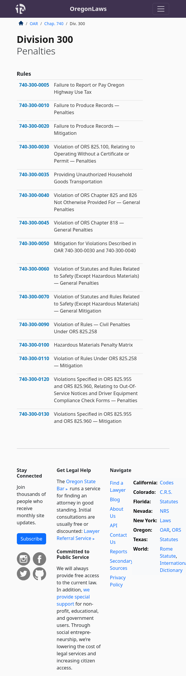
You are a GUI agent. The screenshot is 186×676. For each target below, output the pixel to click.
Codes (167, 482)
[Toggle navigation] (161, 9)
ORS (176, 530)
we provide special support (73, 596)
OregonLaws (88, 9)
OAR (34, 23)
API (113, 525)
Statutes (169, 501)
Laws (165, 520)
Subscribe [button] (31, 539)
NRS (164, 511)
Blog (115, 499)
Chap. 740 (54, 23)
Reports (118, 551)
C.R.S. (166, 492)
